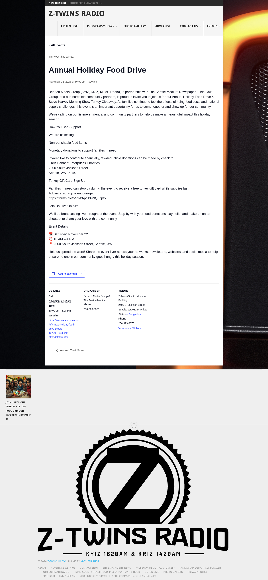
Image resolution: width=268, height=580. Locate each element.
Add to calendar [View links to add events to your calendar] (67, 273)
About (42, 567)
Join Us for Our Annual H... (85, 3)
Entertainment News (117, 567)
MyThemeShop (90, 561)
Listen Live (69, 26)
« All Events (57, 45)
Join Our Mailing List (56, 571)
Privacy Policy (197, 571)
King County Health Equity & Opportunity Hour (107, 571)
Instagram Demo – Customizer (200, 567)
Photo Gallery (135, 26)
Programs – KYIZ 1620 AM (58, 576)
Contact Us (189, 26)
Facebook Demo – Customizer (155, 567)
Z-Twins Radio (77, 13)
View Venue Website (130, 328)
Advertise (162, 26)
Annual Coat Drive (72, 350)
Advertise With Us (63, 567)
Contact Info (89, 567)
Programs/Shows (100, 26)
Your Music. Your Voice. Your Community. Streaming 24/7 (118, 576)
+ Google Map (134, 314)
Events (212, 26)
